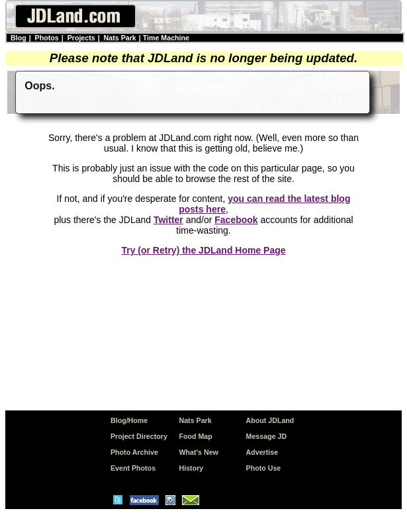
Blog (18, 38)
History (191, 468)
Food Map (195, 436)
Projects (81, 38)
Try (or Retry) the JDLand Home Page (203, 250)
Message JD (266, 436)
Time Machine (166, 38)
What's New (198, 452)
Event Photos (133, 468)
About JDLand (270, 420)
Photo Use (263, 468)
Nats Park (120, 38)
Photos (47, 38)
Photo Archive (134, 452)
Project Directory (139, 436)
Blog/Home (129, 420)
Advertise (262, 452)
